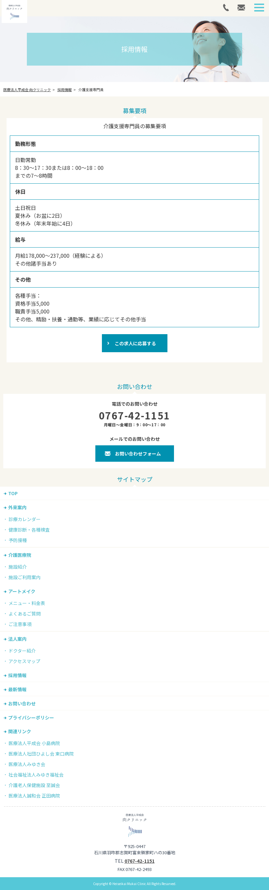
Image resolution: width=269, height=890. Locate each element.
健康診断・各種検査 (29, 529)
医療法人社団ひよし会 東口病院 (41, 753)
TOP (13, 493)
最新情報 (17, 689)
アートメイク (21, 591)
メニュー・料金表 (27, 603)
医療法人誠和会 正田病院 (34, 795)
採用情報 (17, 675)
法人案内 (17, 639)
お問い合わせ (22, 703)
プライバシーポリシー (31, 717)
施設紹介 (18, 566)
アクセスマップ (24, 661)
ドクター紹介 (22, 650)
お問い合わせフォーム (138, 453)
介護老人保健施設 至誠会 (34, 785)
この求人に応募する (135, 343)
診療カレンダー (25, 519)
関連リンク (19, 731)
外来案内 (17, 507)
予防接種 (18, 540)
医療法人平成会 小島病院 (34, 743)
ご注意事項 (20, 624)
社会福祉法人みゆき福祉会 (36, 774)
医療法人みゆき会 (27, 764)
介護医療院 (19, 555)
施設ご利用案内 (25, 577)
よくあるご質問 (25, 613)
